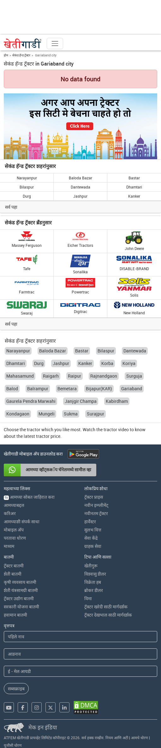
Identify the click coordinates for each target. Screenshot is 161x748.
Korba (107, 363)
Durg (27, 196)
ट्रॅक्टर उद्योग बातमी (19, 598)
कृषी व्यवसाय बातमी (20, 582)
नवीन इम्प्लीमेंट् (96, 505)
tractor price (48, 436)
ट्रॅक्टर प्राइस (93, 497)
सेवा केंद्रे (91, 538)
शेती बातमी (12, 574)
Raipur (74, 376)
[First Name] (80, 636)
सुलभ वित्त (92, 530)
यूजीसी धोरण (13, 745)
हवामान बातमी (15, 615)
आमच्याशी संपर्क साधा (21, 522)
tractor (33, 429)
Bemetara (67, 388)
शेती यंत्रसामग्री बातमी (21, 590)
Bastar (134, 177)
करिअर (10, 513)
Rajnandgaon (103, 376)
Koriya (128, 363)
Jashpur (80, 196)
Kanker (134, 196)
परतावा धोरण (15, 538)
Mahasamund (20, 376)
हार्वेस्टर (90, 522)
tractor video (116, 429)
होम (6, 55)
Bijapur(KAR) (99, 388)
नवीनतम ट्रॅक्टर (96, 513)
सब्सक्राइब (16, 689)
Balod (12, 388)
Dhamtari (134, 186)
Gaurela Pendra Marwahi (31, 401)
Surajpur (95, 414)
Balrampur (37, 388)
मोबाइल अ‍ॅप (14, 530)
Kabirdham (117, 401)
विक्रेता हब (92, 582)
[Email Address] (80, 671)
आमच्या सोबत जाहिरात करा (29, 497)
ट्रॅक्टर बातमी (14, 566)
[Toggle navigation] (55, 43)
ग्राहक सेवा (92, 546)
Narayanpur (27, 177)
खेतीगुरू (91, 566)
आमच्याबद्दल (14, 505)
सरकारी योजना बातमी (21, 607)
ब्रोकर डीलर (93, 590)
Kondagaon (17, 414)
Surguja (134, 376)
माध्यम (9, 546)
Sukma (71, 414)
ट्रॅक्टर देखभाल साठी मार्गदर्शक (108, 615)
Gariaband (131, 388)
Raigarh (51, 376)
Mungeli (47, 414)
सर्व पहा (11, 207)
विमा (88, 598)
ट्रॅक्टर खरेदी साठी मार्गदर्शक (106, 607)
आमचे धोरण (139, 737)
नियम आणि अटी (116, 737)
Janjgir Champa (81, 401)
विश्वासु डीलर (95, 574)
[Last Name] (80, 653)
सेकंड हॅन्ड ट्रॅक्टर (21, 55)
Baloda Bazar (80, 177)
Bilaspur (27, 186)
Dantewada (80, 186)
